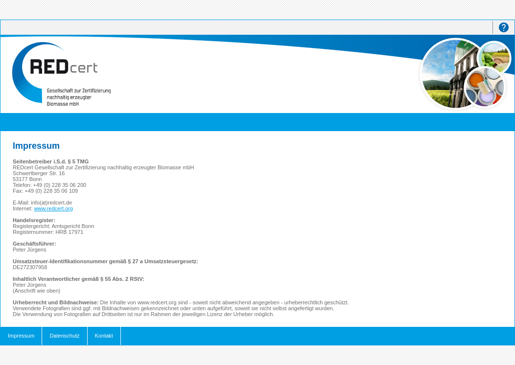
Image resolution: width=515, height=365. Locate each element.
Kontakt (104, 336)
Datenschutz (64, 336)
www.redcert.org (53, 208)
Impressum (21, 336)
